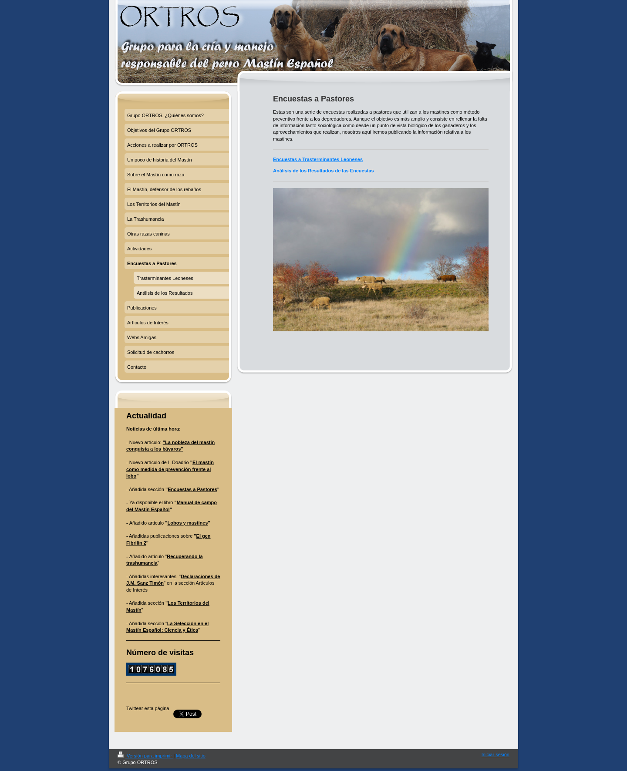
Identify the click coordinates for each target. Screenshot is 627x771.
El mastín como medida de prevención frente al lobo (170, 469)
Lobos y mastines (188, 522)
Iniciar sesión (495, 754)
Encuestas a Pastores (192, 489)
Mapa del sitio (191, 755)
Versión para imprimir (145, 755)
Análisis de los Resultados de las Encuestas (323, 170)
